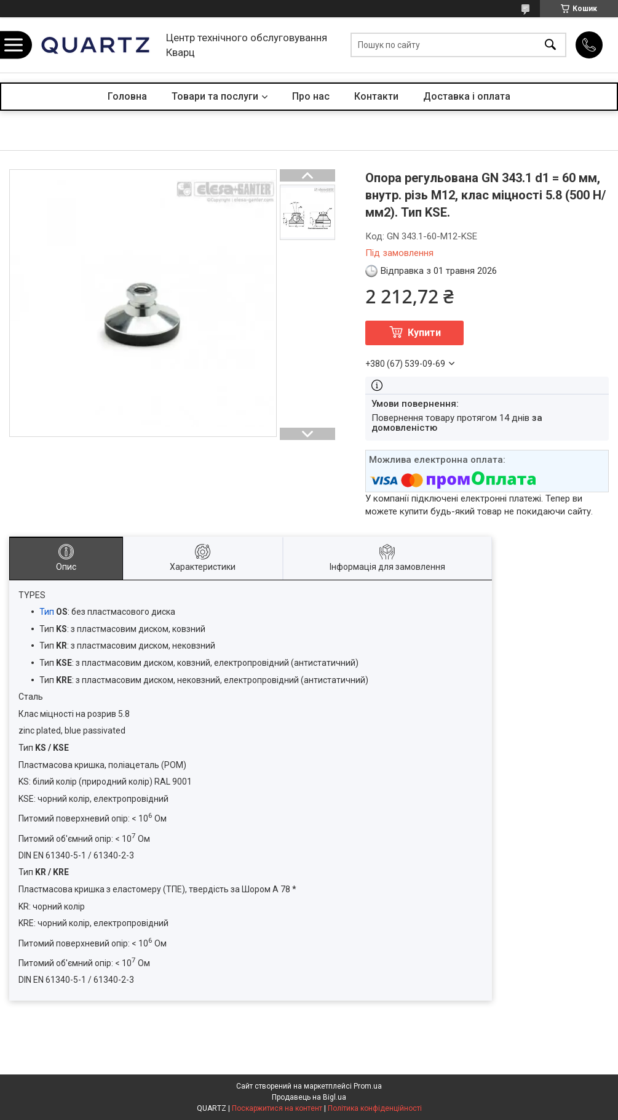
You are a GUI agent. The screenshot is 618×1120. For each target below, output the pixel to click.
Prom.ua (368, 1086)
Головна (127, 96)
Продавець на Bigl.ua (309, 1097)
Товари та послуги (215, 96)
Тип (46, 612)
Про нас (311, 96)
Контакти (376, 96)
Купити (424, 332)
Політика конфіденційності (375, 1108)
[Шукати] (550, 45)
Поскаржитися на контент (277, 1108)
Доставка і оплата (466, 96)
